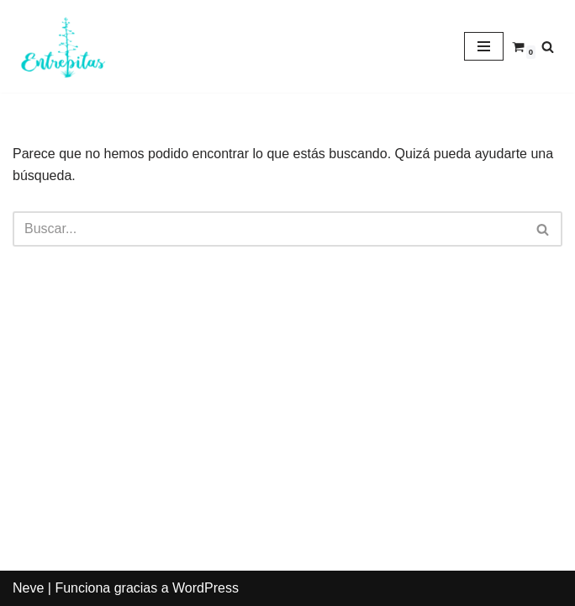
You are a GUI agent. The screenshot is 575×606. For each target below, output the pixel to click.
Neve (28, 588)
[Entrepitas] (63, 46)
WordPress (205, 588)
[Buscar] (547, 46)
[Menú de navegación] (484, 46)
